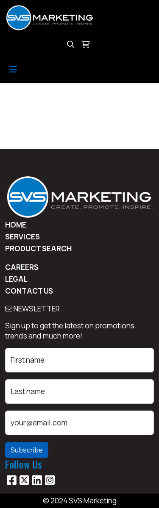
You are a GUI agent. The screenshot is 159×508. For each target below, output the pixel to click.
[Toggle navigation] (13, 69)
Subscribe (27, 450)
